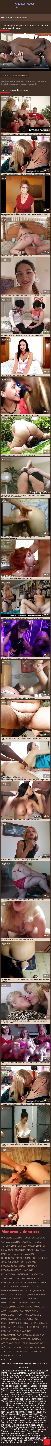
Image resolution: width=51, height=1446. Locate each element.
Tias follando (7, 1381)
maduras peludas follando (16, 1290)
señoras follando (11, 1347)
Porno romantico (39, 1388)
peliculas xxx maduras (26, 1327)
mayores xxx (31, 1319)
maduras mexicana (11, 1282)
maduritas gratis (11, 1319)
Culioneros (20, 1381)
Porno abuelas (8, 1392)
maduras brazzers (11, 1254)
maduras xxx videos (21, 1307)
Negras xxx (39, 1436)
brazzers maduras (11, 1238)
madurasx (30, 1311)
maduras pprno (31, 1299)
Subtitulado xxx (37, 1425)
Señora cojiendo (37, 1399)
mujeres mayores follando (16, 1323)
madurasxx (7, 1315)
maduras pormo (37, 1295)
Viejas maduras (28, 1401)
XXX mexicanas (9, 1371)
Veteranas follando (10, 1397)
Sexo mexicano (17, 1412)
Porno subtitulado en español (24, 1442)
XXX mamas (20, 1373)
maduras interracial (28, 1278)
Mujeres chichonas (23, 1440)
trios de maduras (17, 1351)
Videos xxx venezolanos (13, 1431)
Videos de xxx (38, 1379)
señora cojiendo (11, 1343)
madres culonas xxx (23, 1246)
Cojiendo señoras (19, 1399)
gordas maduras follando (16, 1242)
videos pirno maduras (20, 75)
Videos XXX (7, 1427)
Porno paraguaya (32, 1438)
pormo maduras (22, 1331)
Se (28, 1379)
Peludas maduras (19, 1425)
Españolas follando (20, 1429)
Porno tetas (7, 1373)
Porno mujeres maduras (23, 1375)
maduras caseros (26, 1258)
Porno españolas (35, 1431)
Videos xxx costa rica (32, 1414)
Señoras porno (22, 1377)
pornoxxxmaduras (33, 1335)
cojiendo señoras (35, 1238)
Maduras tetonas (36, 1381)
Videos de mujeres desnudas (15, 1384)
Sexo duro (5, 75)
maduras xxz (16, 1311)
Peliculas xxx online (29, 1416)
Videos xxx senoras (10, 1401)
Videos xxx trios (38, 1429)
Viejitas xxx (6, 1423)
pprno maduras (10, 1339)
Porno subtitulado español (34, 1390)
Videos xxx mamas (10, 1390)
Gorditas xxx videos (20, 1388)
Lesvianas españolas (11, 1438)
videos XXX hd (18, 1394)
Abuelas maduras (38, 1420)
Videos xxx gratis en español (15, 1386)
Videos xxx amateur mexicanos (21, 1405)
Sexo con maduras (27, 1371)
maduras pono (18, 1295)
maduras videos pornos (14, 1303)
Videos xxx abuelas (11, 1414)
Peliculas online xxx (18, 1420)
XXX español (16, 1410)
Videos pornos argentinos (13, 1379)
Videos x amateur (39, 1384)
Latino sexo (42, 1371)
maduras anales (36, 1250)
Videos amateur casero (25, 1427)
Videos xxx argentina (36, 1394)
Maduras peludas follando (13, 1433)
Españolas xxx (31, 1410)
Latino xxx (32, 1403)
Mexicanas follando (22, 1423)
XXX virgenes (23, 1392)
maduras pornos (10, 1299)
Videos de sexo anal (23, 1436)
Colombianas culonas (31, 1397)
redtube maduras (31, 1339)
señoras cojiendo (33, 1343)
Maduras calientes (39, 1377)
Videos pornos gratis (16, 1403)
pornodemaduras (11, 1335)
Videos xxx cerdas (22, 1418)
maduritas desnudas (27, 1315)
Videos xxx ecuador (35, 1412)
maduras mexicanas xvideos (26, 1286)
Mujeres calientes (9, 1416)
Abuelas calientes (23, 1407)
